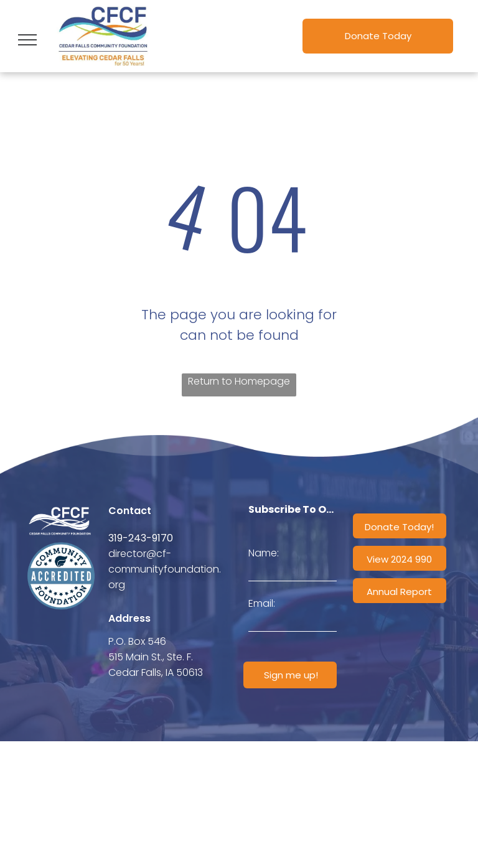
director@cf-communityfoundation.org (164, 569)
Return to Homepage (239, 381)
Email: (261, 603)
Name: (263, 553)
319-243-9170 (140, 538)
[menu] (27, 40)
